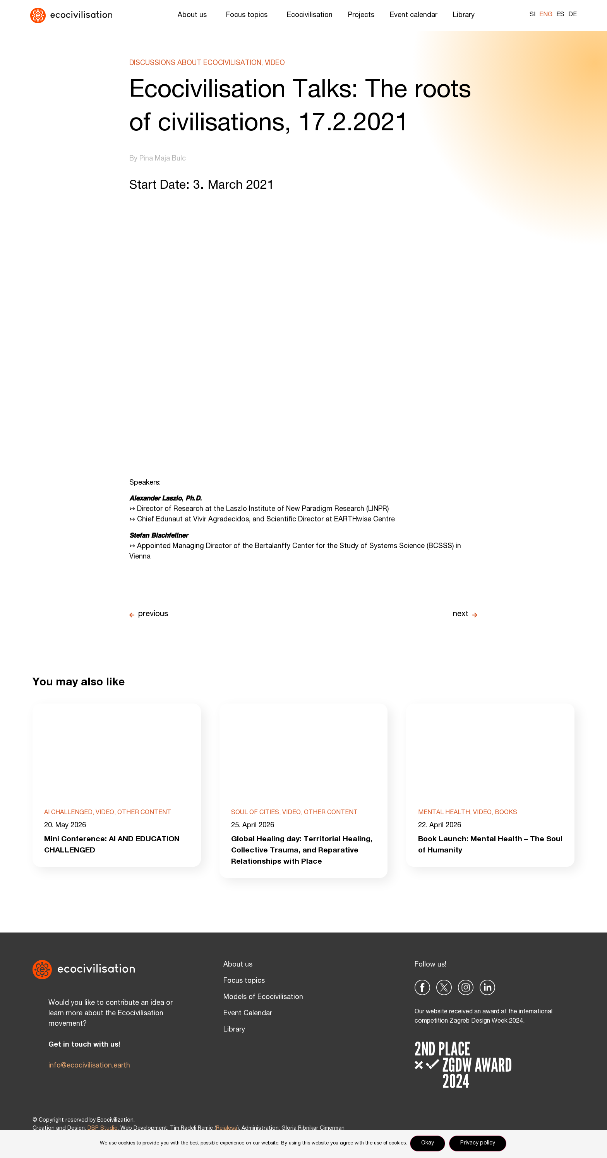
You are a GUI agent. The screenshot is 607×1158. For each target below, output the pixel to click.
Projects (361, 15)
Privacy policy (478, 1144)
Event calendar (413, 15)
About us (194, 15)
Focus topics (248, 15)
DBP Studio (102, 1129)
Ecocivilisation (310, 15)
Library (465, 15)
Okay (428, 1144)
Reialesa (226, 1129)
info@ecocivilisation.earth (89, 1067)
